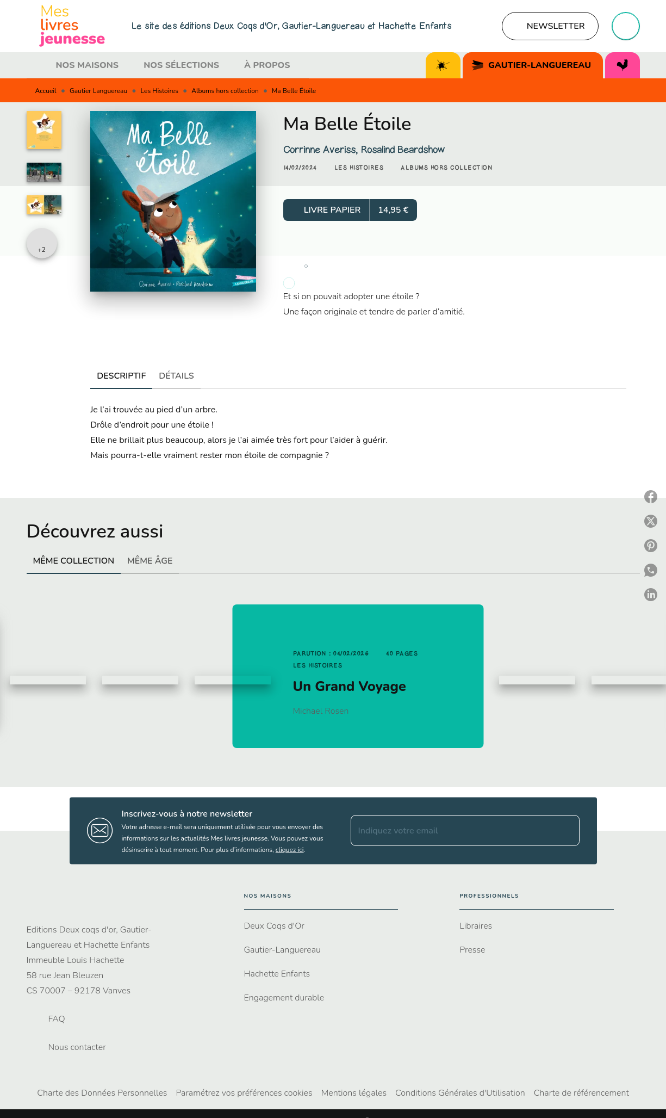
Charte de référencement (581, 1093)
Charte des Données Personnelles (102, 1093)
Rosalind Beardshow (402, 149)
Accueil (46, 91)
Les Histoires (159, 91)
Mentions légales (354, 1093)
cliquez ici (290, 849)
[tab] (38, 65)
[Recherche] (625, 26)
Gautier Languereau (98, 91)
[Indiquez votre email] (451, 831)
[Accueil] (72, 26)
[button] (550, 26)
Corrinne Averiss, (321, 149)
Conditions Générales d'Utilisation (460, 1093)
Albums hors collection (224, 91)
